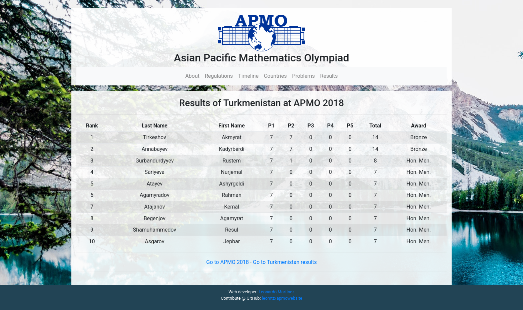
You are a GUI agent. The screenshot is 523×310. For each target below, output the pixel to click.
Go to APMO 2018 (228, 262)
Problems (303, 76)
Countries (275, 76)
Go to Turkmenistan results (285, 262)
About (193, 75)
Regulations (219, 76)
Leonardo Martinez (276, 291)
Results (329, 76)
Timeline (248, 76)
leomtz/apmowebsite (282, 298)
